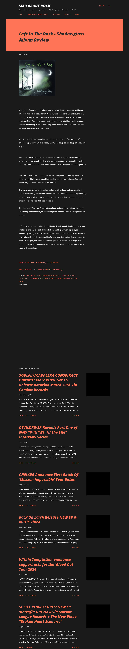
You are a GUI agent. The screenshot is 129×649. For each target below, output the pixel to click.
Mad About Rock (34, 5)
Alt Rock (27, 276)
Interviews (56, 14)
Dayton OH (23, 278)
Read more (75, 416)
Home (20, 14)
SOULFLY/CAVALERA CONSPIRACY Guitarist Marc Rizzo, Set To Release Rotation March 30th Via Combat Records (48, 382)
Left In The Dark (33, 278)
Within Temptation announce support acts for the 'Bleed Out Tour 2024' (46, 564)
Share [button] (21, 281)
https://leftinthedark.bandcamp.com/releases (39, 262)
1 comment (29, 647)
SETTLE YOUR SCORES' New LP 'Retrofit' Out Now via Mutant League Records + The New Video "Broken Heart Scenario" (48, 614)
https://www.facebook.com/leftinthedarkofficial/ (40, 270)
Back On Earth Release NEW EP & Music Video (48, 519)
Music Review (48, 278)
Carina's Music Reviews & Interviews (54, 276)
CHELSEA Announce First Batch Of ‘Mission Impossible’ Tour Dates (48, 477)
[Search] (101, 6)
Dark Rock (71, 276)
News (77, 14)
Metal (41, 278)
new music (57, 278)
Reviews (67, 14)
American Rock (36, 276)
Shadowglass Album (69, 278)
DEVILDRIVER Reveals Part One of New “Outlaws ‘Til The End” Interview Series (48, 432)
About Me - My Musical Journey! (38, 14)
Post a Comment (30, 416)
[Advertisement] (50, 345)
